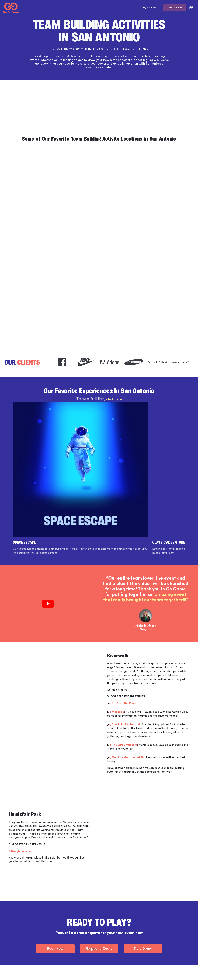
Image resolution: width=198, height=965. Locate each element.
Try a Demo (146, 7)
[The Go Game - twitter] (177, 957)
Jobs (62, 933)
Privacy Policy (60, 957)
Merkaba (118, 640)
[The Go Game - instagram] (167, 957)
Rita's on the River (124, 632)
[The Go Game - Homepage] (11, 8)
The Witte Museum (124, 673)
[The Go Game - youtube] (186, 957)
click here (114, 400)
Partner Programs (113, 933)
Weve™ (64, 921)
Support (64, 927)
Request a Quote (99, 877)
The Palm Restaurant (126, 653)
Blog (106, 927)
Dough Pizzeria (21, 779)
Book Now (55, 877)
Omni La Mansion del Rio (128, 686)
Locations (109, 921)
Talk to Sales (174, 7)
